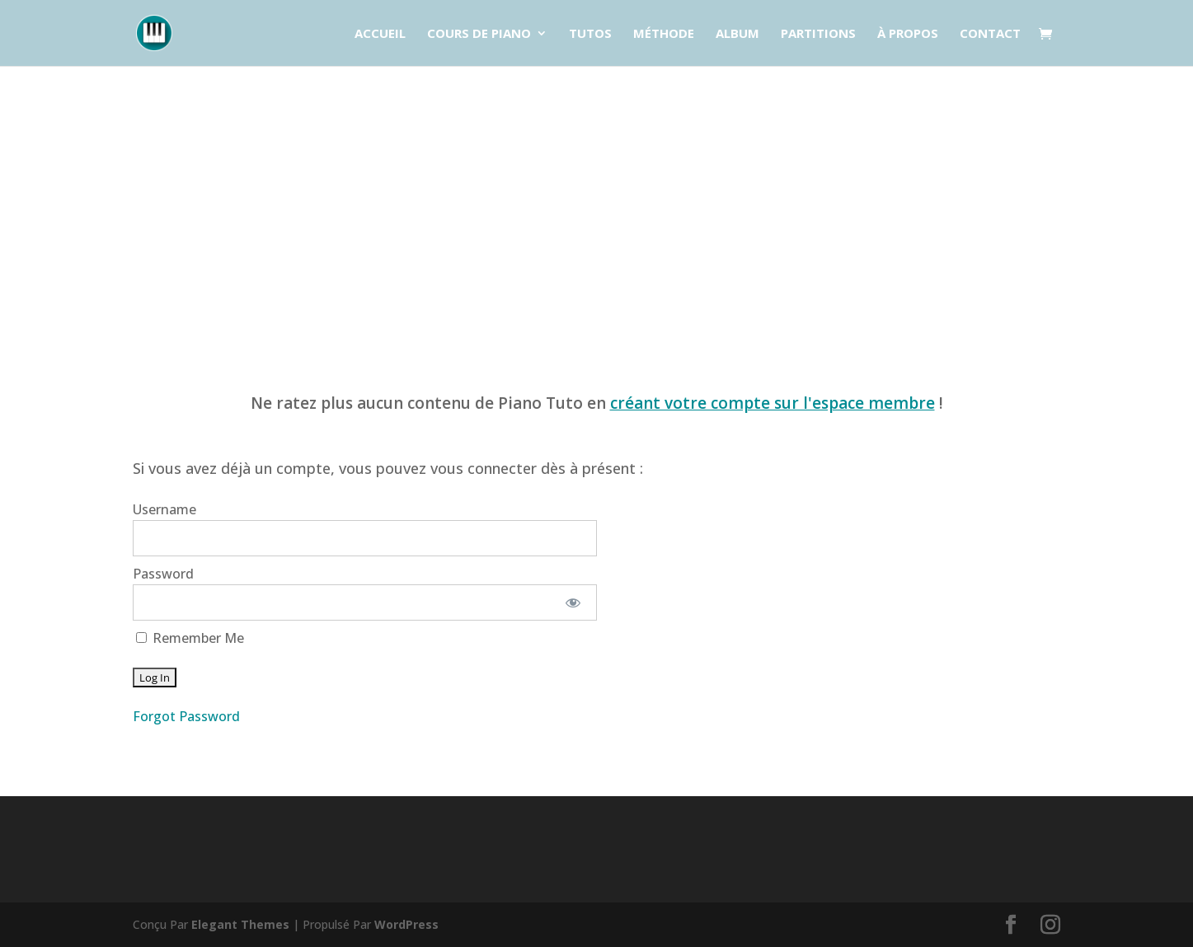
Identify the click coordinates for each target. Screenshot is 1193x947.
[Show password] (572, 602)
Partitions (818, 34)
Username (164, 509)
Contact (990, 34)
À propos (907, 34)
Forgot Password (186, 716)
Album (737, 34)
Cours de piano (479, 34)
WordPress (406, 924)
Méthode (663, 34)
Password (163, 574)
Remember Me (190, 638)
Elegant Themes (240, 924)
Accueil (380, 34)
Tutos (590, 34)
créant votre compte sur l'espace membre (772, 403)
